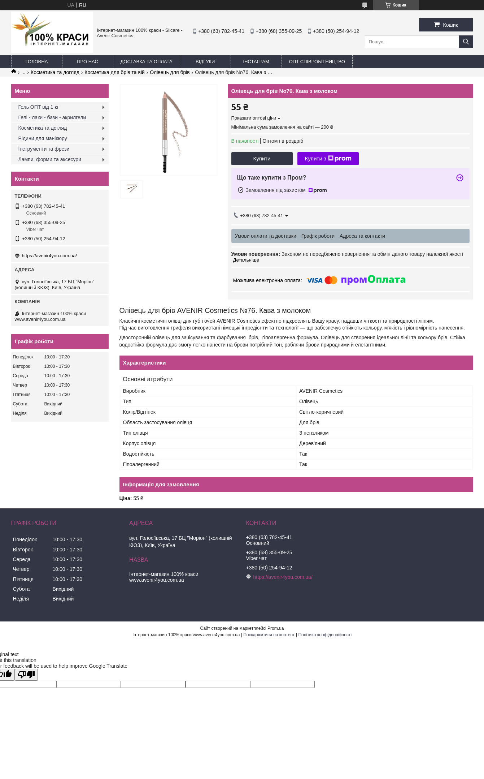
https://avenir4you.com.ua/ (49, 255)
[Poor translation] (26, 675)
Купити (262, 158)
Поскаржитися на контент (269, 634)
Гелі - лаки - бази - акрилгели (52, 117)
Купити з (328, 158)
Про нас (87, 61)
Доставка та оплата (147, 61)
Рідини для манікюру (42, 138)
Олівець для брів (169, 72)
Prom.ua (275, 628)
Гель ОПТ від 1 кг (38, 107)
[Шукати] (466, 41)
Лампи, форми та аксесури (49, 159)
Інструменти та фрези (44, 149)
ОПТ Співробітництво (317, 61)
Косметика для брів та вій (114, 72)
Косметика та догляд (55, 72)
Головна (37, 61)
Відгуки (205, 61)
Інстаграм (256, 61)
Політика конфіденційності (325, 634)
